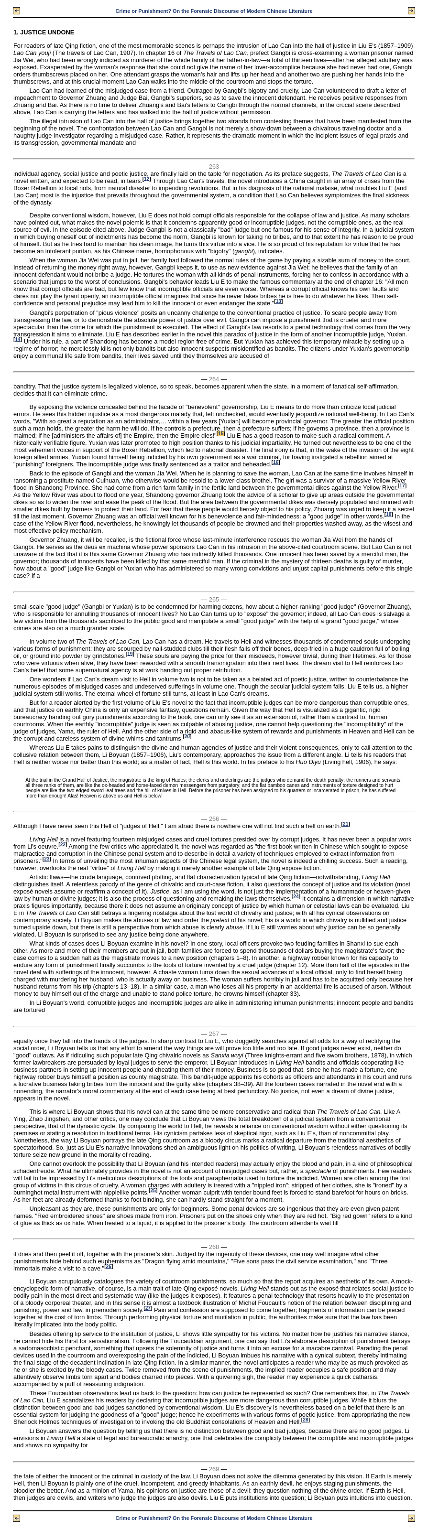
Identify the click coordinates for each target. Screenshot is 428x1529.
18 (388, 514)
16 (275, 462)
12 (146, 178)
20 (187, 736)
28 (305, 1419)
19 (129, 653)
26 (108, 1266)
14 (17, 339)
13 (278, 301)
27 (148, 1308)
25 (153, 1190)
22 (63, 844)
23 (46, 858)
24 (295, 896)
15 (220, 433)
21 (345, 824)
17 (402, 485)
